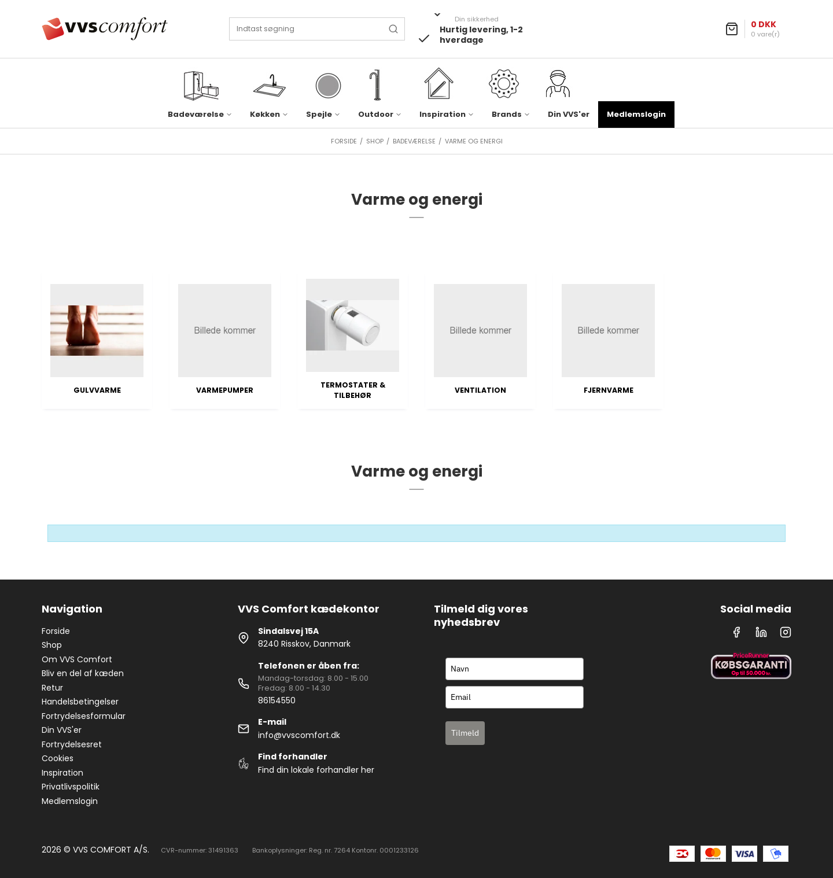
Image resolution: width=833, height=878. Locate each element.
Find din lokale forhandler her (316, 770)
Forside (56, 631)
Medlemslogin (636, 114)
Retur (52, 687)
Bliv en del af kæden (83, 673)
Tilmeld (465, 733)
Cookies (57, 758)
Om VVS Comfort (77, 659)
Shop (52, 645)
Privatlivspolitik (70, 786)
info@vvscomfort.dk (299, 735)
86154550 (277, 700)
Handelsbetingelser (80, 701)
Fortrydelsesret (72, 744)
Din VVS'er (568, 114)
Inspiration (62, 773)
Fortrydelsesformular (84, 716)
